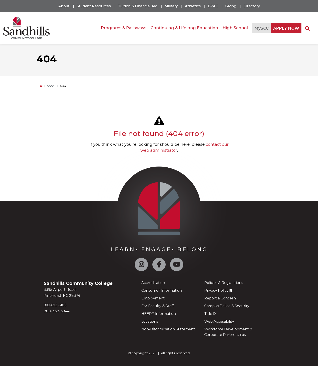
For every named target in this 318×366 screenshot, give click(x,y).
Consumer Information (161, 290)
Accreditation (153, 283)
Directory (251, 6)
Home (49, 86)
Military (171, 6)
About (64, 6)
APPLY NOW (286, 28)
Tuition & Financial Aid (137, 6)
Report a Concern (220, 298)
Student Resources (94, 6)
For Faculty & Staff (157, 306)
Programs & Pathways (123, 27)
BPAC (213, 6)
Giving (230, 6)
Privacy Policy (216, 290)
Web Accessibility (219, 321)
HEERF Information (158, 314)
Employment (153, 298)
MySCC (261, 28)
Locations (149, 321)
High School (235, 27)
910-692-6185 (55, 305)
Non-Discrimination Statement (168, 329)
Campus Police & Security (226, 306)
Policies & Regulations (223, 283)
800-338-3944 (56, 311)
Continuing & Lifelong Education (184, 27)
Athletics (193, 6)
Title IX (210, 314)
